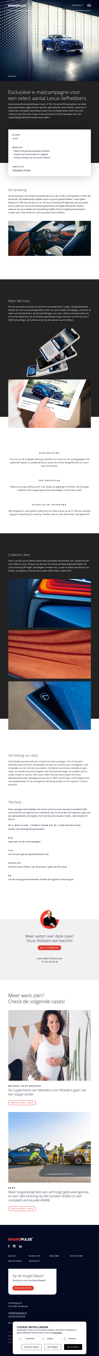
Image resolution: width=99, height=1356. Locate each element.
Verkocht (15, 863)
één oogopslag (49, 480)
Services (18, 167)
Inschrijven (23, 1288)
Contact (77, 5)
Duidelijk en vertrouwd (49, 505)
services (35, 1256)
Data (28, 170)
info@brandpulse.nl (17, 1312)
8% (10, 875)
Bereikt (17, 147)
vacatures (15, 1261)
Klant (16, 135)
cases (12, 1256)
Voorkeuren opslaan (31, 1347)
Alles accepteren (73, 1347)
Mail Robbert (49, 948)
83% (10, 838)
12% (10, 850)
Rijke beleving (49, 453)
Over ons (76, 1256)
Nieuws (55, 1256)
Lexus (12, 76)
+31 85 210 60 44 (16, 1316)
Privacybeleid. (57, 1333)
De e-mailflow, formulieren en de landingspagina (44, 825)
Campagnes (17, 170)
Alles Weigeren (52, 1347)
